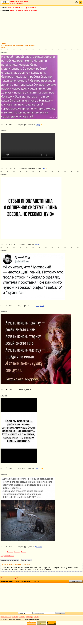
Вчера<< (4, 556)
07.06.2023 (4, 174)
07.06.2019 (4, 474)
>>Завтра (10, 556)
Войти (12, 3)
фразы (28, 7)
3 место (17, 552)
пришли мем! (76, 581)
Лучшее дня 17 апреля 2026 (19, 1)
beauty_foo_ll (40, 306)
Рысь (36, 468)
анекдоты (10, 7)
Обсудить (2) (22, 244)
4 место (23, 552)
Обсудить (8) (22, 547)
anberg (38, 125)
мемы (23, 7)
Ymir (43, 168)
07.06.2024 (4, 131)
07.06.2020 (4, 396)
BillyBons (37, 244)
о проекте (22, 617)
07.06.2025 (4, 52)
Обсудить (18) (22, 168)
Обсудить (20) (22, 125)
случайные (17, 578)
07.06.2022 (4, 250)
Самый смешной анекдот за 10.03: (16, 565)
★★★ (41, 468)
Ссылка (20, 390)
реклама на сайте (6, 617)
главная (4, 581)
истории (17, 7)
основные (9, 578)
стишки (33, 7)
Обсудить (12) (22, 306)
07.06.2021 (4, 312)
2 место (10, 552)
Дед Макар (38, 547)
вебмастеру (29, 617)
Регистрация (18, 3)
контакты (15, 617)
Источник (38, 168)
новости (36, 617)
